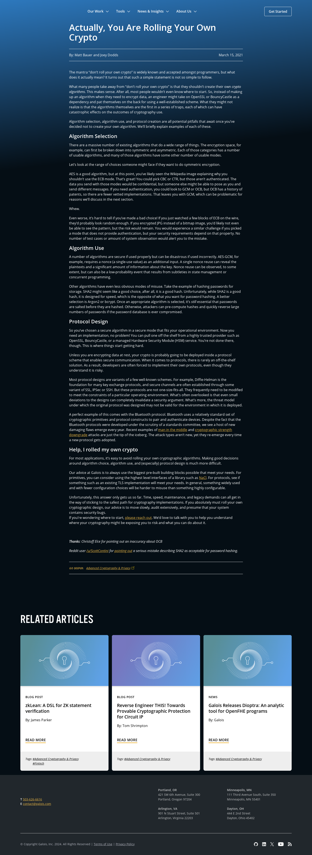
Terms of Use (103, 844)
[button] (98, 11)
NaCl (202, 477)
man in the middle (172, 429)
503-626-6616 (32, 799)
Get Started (278, 11)
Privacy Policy (125, 844)
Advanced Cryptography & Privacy (108, 568)
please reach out (138, 517)
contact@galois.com (37, 804)
